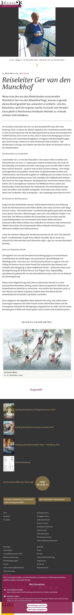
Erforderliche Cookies (15, 591)
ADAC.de (40, 564)
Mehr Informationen (37, 585)
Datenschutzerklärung (46, 557)
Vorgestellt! (36, 389)
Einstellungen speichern (37, 607)
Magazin (19, 60)
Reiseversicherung (10, 557)
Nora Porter (24, 73)
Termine (6, 520)
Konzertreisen (42, 523)
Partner (40, 554)
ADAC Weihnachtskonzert (47, 540)
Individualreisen (43, 520)
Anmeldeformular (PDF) (12, 554)
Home (12, 60)
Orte (5, 513)
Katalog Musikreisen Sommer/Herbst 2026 (34, 427)
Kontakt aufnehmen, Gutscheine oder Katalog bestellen (18, 501)
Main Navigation (65, 4)
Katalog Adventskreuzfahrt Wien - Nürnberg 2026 (37, 444)
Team (39, 550)
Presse (5, 564)
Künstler (6, 516)
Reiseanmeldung (22, 462)
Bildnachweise (42, 567)
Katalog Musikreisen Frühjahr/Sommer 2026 (35, 409)
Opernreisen (42, 530)
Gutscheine (7, 550)
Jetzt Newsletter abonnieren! (52, 499)
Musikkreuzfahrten (44, 527)
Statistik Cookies (13, 597)
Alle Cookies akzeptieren (37, 611)
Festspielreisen (43, 513)
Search (71, 4)
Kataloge (6, 547)
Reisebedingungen (10, 561)
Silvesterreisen (43, 534)
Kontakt (40, 547)
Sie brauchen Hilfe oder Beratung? (18, 482)
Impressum (41, 561)
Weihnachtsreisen (44, 537)
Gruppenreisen (43, 516)
